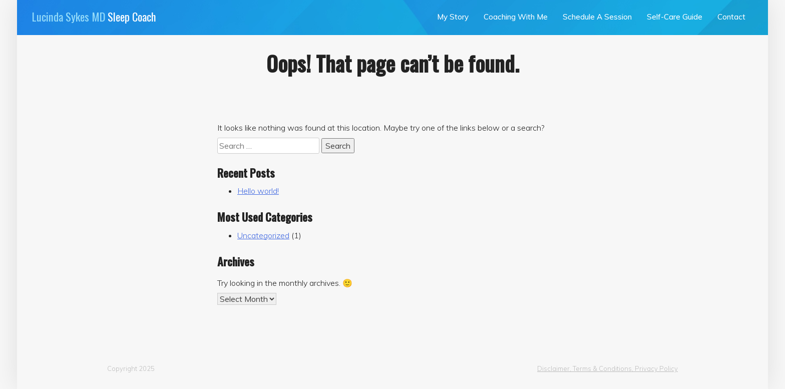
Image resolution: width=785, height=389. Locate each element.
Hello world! (258, 191)
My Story (453, 17)
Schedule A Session (597, 17)
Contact (731, 17)
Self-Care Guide (674, 17)
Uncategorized (263, 235)
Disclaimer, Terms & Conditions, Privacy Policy (607, 368)
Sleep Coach (94, 16)
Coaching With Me (516, 17)
